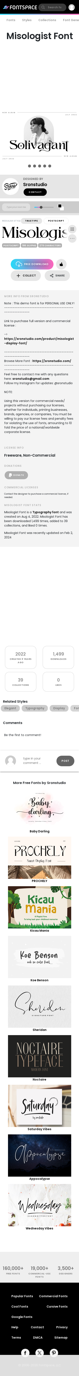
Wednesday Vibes (39, 1228)
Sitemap (61, 1337)
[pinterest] (54, 1353)
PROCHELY (39, 881)
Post (65, 761)
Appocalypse (39, 1179)
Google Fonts (21, 1317)
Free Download (32, 264)
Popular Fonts (22, 1296)
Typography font (45, 512)
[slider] (41, 207)
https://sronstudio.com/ (51, 361)
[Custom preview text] (16, 207)
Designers (66, 1273)
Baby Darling (40, 831)
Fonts (11, 20)
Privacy (62, 1327)
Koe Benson (39, 980)
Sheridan (40, 1030)
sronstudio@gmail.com (30, 379)
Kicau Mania (39, 930)
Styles (27, 20)
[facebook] (25, 1353)
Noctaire (39, 1079)
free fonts (13, 1273)
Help (14, 1327)
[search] (52, 7)
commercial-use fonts (39, 1275)
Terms (16, 1337)
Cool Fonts (19, 1306)
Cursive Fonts (57, 1306)
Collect (26, 275)
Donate (16, 475)
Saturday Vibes (39, 1129)
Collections (47, 20)
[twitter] (39, 1353)
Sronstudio (35, 184)
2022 (20, 654)
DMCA (38, 1337)
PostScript (56, 220)
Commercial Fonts (53, 1296)
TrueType (31, 220)
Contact (35, 192)
